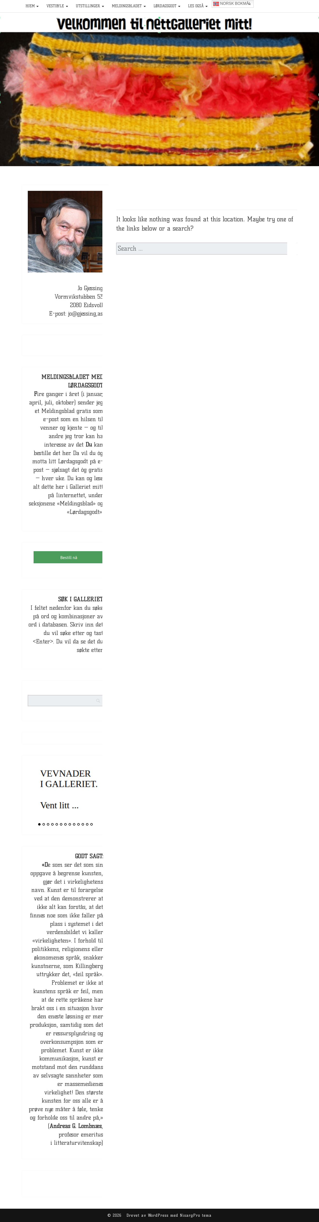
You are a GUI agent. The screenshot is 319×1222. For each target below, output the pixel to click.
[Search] (107, 697)
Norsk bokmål (232, 4)
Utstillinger (88, 6)
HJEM (30, 6)
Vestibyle (55, 6)
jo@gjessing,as (85, 313)
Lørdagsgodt (165, 6)
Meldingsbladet (127, 6)
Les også (196, 6)
